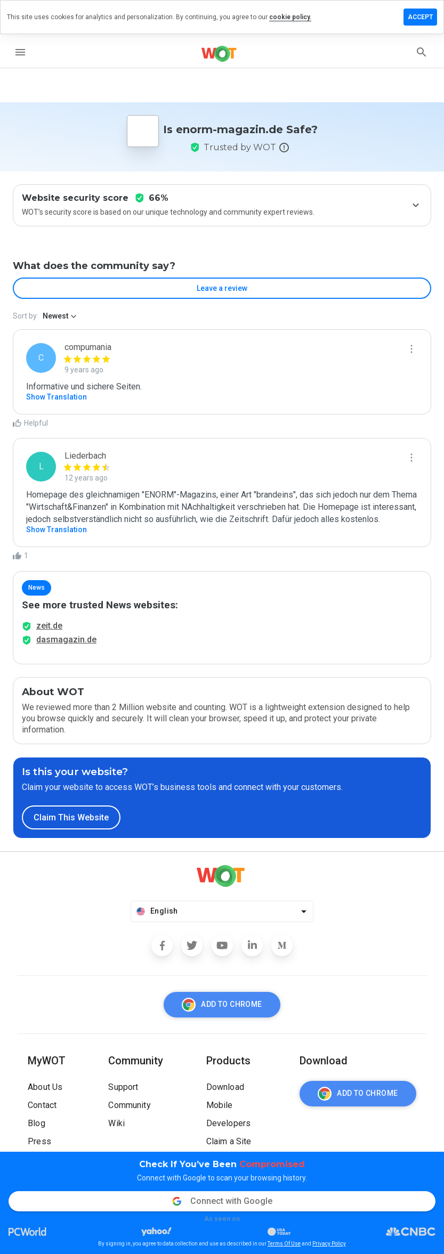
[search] (421, 52)
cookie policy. (290, 17)
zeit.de (49, 626)
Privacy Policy (329, 1244)
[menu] (20, 52)
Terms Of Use (284, 1244)
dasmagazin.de (66, 639)
